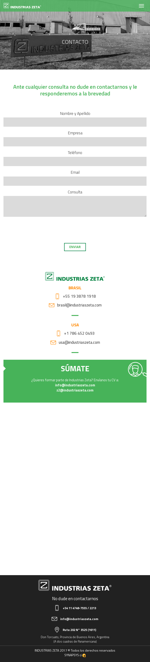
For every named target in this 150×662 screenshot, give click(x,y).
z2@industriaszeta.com (75, 390)
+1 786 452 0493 (79, 333)
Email (75, 172)
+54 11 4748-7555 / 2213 (79, 608)
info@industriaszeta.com (75, 385)
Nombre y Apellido (75, 114)
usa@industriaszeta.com (79, 342)
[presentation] (75, 229)
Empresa (75, 133)
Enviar (75, 247)
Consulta (75, 192)
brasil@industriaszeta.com (79, 305)
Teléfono (75, 153)
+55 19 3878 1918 (79, 296)
